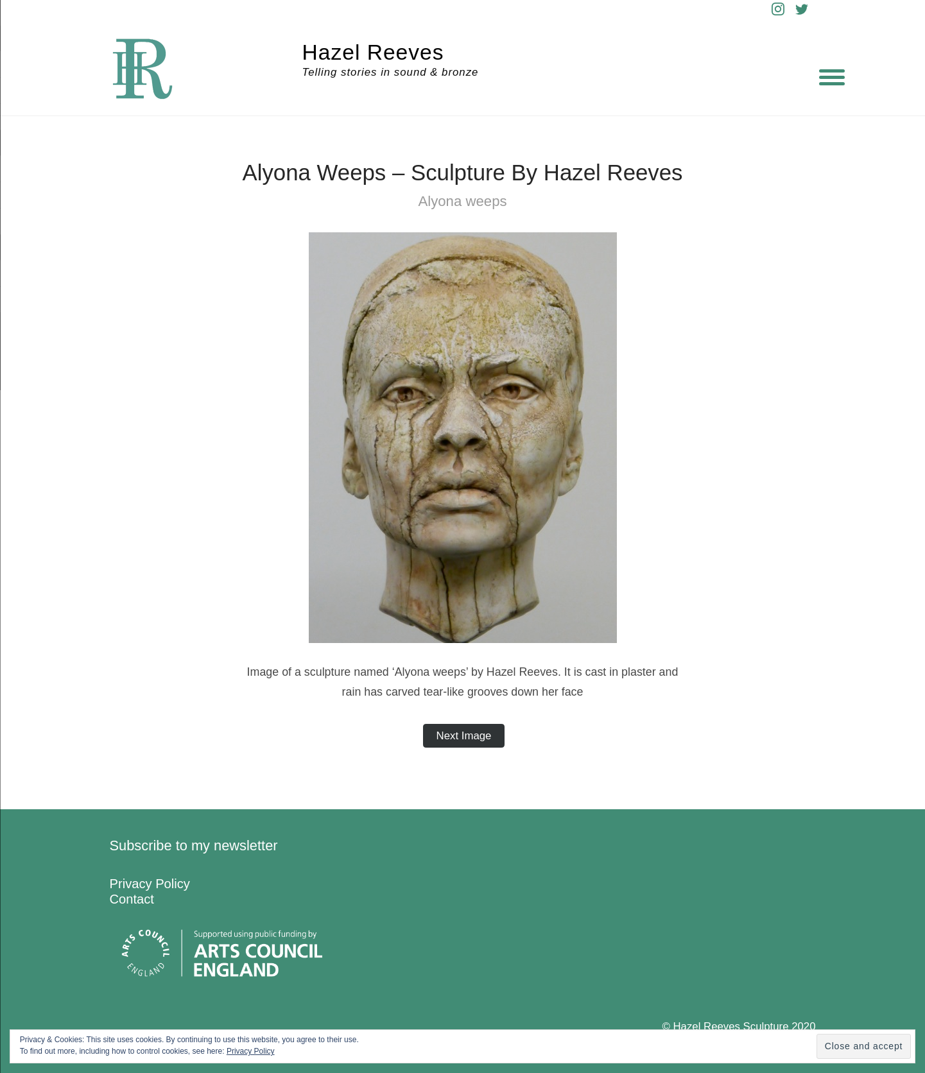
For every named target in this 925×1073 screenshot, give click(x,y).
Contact (132, 899)
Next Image (464, 736)
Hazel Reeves (373, 52)
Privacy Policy (150, 884)
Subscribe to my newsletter (194, 845)
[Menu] (832, 77)
